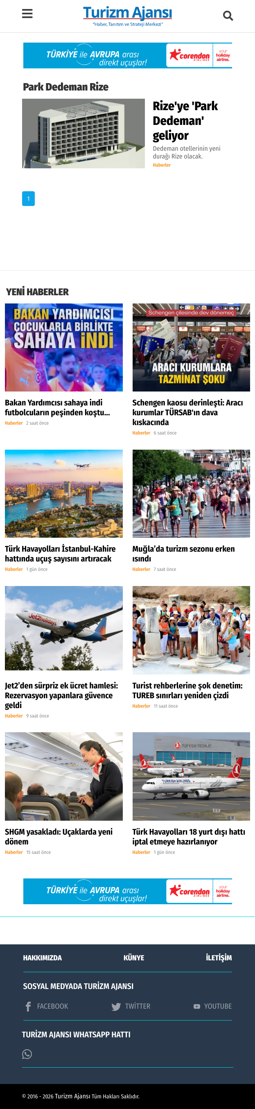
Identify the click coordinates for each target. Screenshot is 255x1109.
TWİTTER (130, 1007)
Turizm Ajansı (72, 1096)
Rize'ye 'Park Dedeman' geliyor (185, 121)
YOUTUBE (213, 1006)
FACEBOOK (45, 1007)
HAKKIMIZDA (42, 957)
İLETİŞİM (219, 957)
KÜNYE (134, 957)
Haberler (162, 165)
